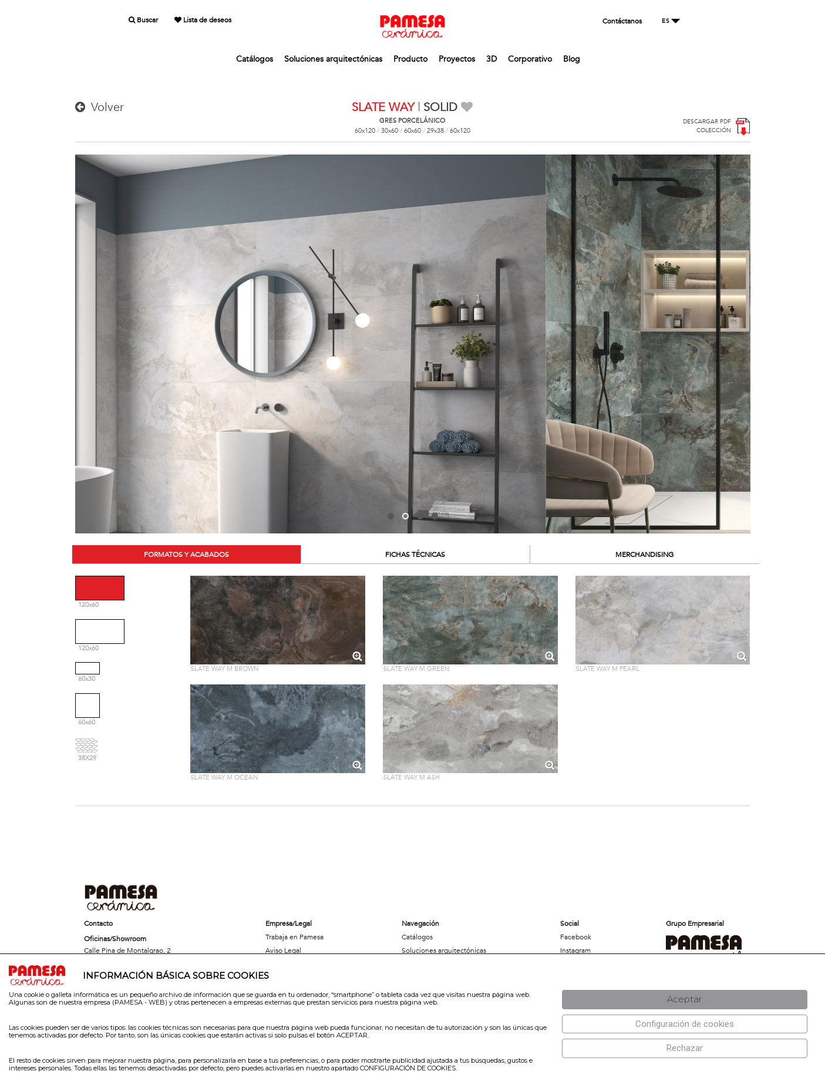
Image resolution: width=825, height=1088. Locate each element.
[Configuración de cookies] (684, 1024)
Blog (571, 59)
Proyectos (457, 59)
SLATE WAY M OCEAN (224, 777)
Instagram (575, 950)
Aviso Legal (283, 950)
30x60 (389, 130)
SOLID (440, 107)
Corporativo (530, 59)
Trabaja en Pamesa (294, 937)
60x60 (412, 130)
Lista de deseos (202, 20)
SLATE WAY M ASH (411, 777)
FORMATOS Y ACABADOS (186, 554)
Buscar (143, 20)
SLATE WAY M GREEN (416, 668)
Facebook (575, 937)
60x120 (365, 130)
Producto (410, 59)
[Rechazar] (684, 1048)
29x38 (435, 130)
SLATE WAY (383, 107)
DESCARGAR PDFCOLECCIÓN (707, 126)
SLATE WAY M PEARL (607, 668)
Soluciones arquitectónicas (333, 59)
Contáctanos (622, 21)
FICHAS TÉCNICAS (415, 554)
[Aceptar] (684, 999)
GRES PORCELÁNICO (412, 120)
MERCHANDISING (644, 554)
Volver (99, 107)
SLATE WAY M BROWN (225, 668)
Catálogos (254, 59)
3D (491, 59)
